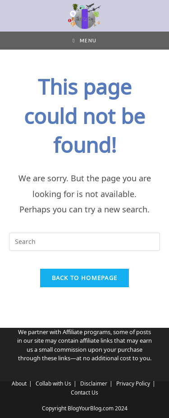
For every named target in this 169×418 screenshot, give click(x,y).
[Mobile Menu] (84, 41)
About (19, 383)
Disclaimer (93, 383)
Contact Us (84, 392)
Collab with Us (53, 383)
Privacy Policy (133, 383)
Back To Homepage (85, 278)
